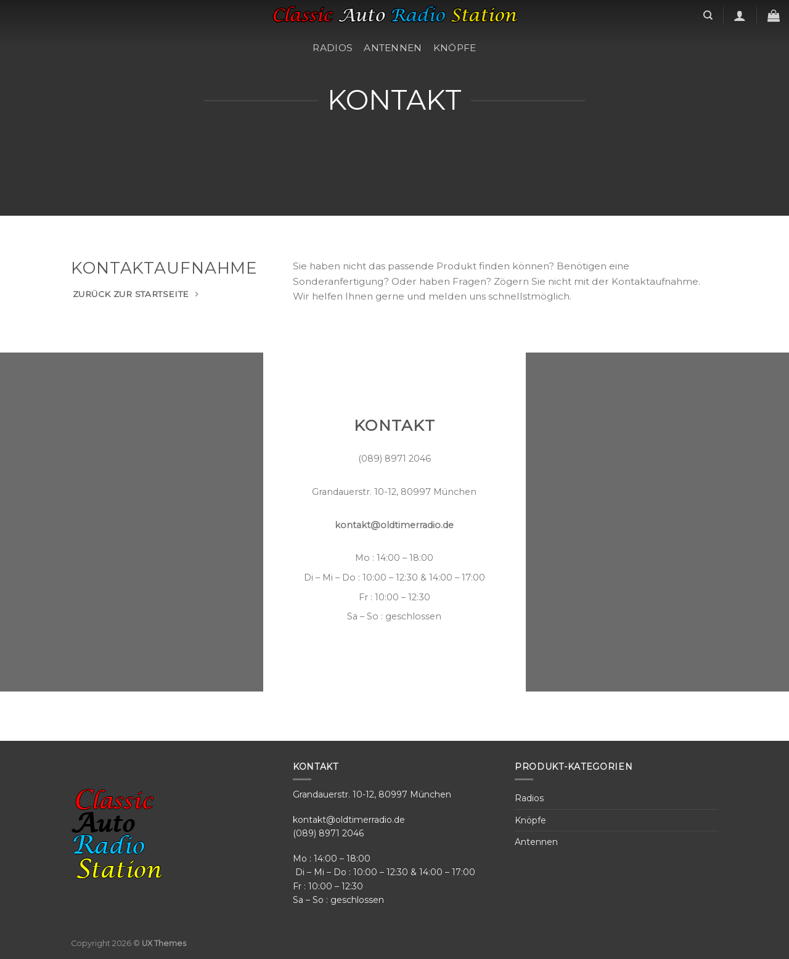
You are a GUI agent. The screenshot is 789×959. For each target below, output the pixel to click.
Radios (333, 48)
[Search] (708, 15)
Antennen (393, 48)
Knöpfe (454, 48)
